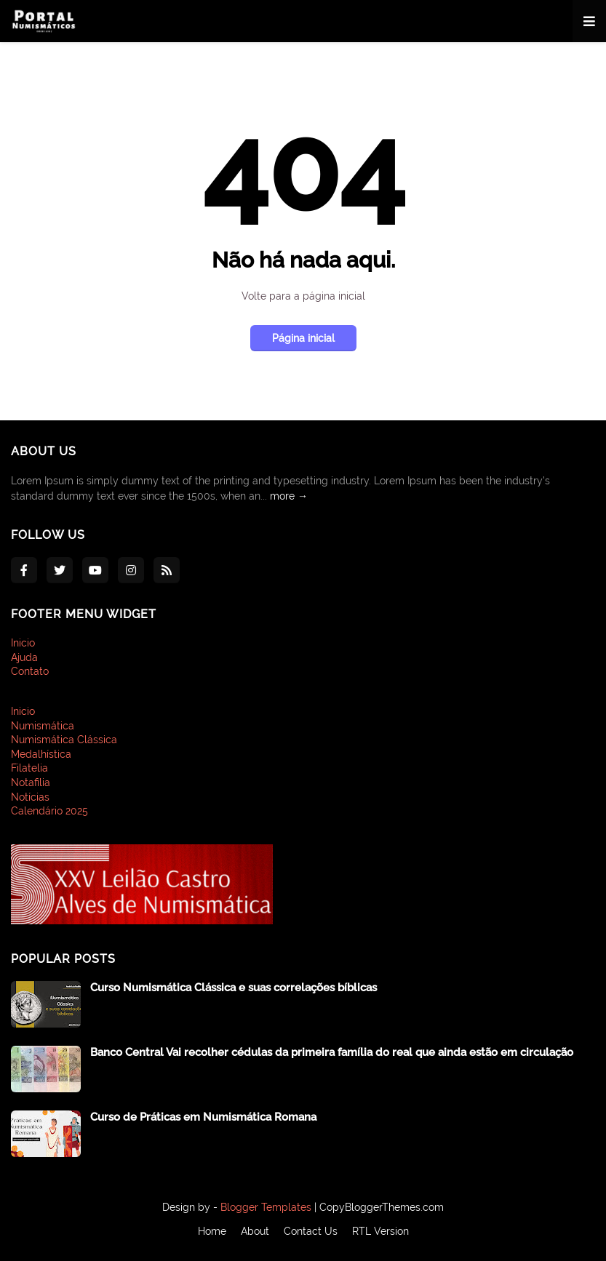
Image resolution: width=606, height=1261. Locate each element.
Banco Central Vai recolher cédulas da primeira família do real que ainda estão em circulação (331, 1052)
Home (212, 1231)
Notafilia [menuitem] (30, 782)
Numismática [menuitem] (42, 726)
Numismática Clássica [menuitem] (64, 739)
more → (289, 496)
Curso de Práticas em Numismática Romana (203, 1117)
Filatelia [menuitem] (29, 768)
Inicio (23, 643)
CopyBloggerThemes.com (381, 1207)
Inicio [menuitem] (23, 711)
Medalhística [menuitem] (41, 754)
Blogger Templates (265, 1207)
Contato (30, 671)
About (255, 1231)
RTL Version (380, 1231)
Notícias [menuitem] (30, 797)
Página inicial (303, 338)
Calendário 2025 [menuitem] (49, 811)
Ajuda (24, 657)
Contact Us (311, 1231)
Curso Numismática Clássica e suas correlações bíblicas (233, 987)
